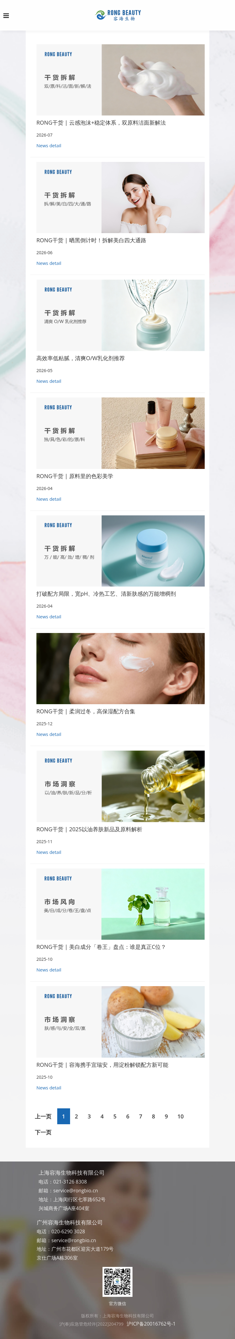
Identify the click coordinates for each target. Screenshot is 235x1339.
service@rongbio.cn (75, 1190)
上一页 (43, 1116)
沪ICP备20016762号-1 (151, 1323)
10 (180, 1116)
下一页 (43, 1132)
